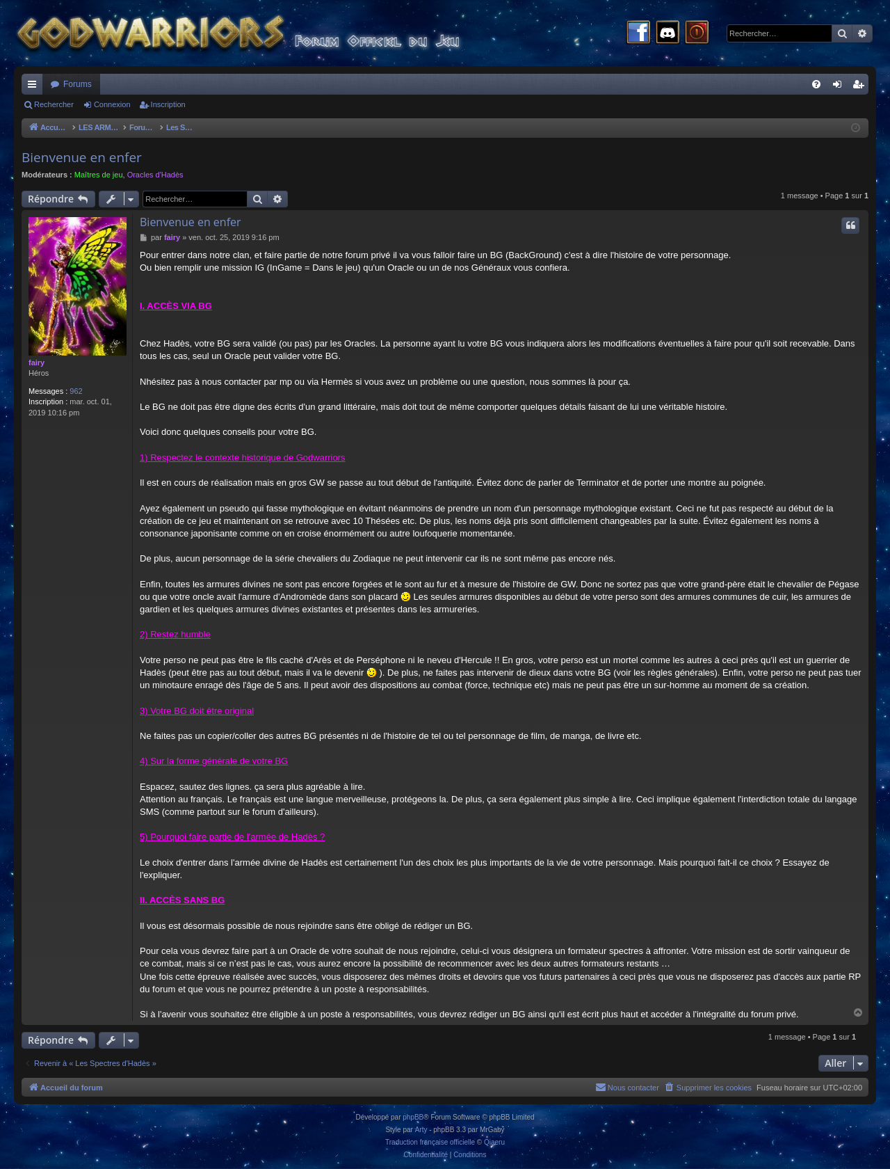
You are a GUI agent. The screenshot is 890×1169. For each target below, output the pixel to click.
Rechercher (54, 104)
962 (76, 391)
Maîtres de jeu (98, 174)
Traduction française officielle (430, 1142)
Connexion (112, 104)
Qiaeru (494, 1142)
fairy (36, 362)
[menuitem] (816, 84)
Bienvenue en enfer (82, 157)
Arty (421, 1130)
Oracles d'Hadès (155, 174)
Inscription (168, 104)
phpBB (413, 1117)
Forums (77, 84)
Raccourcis (34, 87)
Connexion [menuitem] (840, 87)
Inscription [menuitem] (861, 87)
